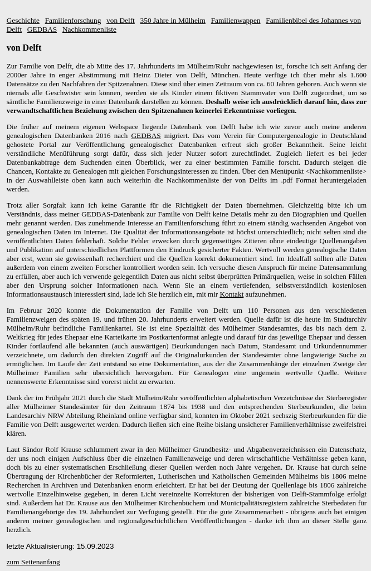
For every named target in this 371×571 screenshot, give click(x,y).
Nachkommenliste (89, 29)
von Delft (120, 20)
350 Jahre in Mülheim (173, 20)
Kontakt (231, 294)
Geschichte (23, 20)
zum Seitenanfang (33, 562)
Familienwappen (236, 20)
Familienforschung (73, 20)
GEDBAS (42, 29)
